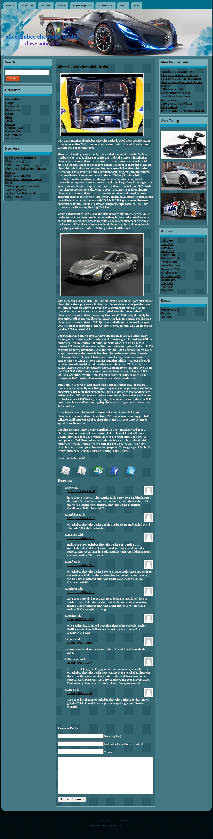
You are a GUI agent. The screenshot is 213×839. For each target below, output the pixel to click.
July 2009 (167, 283)
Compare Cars (14, 127)
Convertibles (13, 99)
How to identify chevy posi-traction (182, 110)
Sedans (9, 113)
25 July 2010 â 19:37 (79, 662)
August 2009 (168, 279)
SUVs (8, 117)
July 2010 (167, 240)
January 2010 (169, 262)
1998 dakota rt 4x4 (172, 89)
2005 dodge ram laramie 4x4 (22, 186)
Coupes (9, 103)
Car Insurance (14, 135)
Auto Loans (12, 138)
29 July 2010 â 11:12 (79, 642)
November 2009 (170, 269)
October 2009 (169, 272)
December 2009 (170, 265)
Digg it (65, 471)
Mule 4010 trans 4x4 (17, 175)
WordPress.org (170, 310)
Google (123, 827)
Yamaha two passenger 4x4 (177, 71)
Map (120, 832)
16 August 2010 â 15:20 (81, 538)
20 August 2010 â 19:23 (81, 518)
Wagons (10, 124)
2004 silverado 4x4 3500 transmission (175, 98)
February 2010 (170, 258)
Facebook (114, 471)
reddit (81, 471)
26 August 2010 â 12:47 (81, 491)
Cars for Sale (13, 131)
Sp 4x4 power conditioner (20, 158)
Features (166, 313)
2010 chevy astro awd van (176, 103)
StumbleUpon (98, 471)
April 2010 (167, 251)
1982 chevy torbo (15, 190)
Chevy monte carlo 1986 (176, 93)
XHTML (166, 317)
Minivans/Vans (14, 110)
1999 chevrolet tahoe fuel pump (24, 165)
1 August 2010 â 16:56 (80, 619)
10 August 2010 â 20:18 (81, 565)
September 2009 (171, 276)
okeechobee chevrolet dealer (42, 36)
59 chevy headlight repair (20, 193)
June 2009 (167, 287)
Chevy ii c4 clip (14, 161)
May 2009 (167, 290)
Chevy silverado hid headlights (180, 75)
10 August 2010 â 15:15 (81, 592)
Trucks (9, 120)
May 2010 (167, 247)
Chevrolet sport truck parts (102, 832)
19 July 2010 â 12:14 (79, 693)
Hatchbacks (12, 106)
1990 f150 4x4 (13, 197)
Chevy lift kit (169, 107)
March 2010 (168, 255)
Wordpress (104, 827)
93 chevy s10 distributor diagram (181, 78)
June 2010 (167, 244)
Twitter (130, 471)
